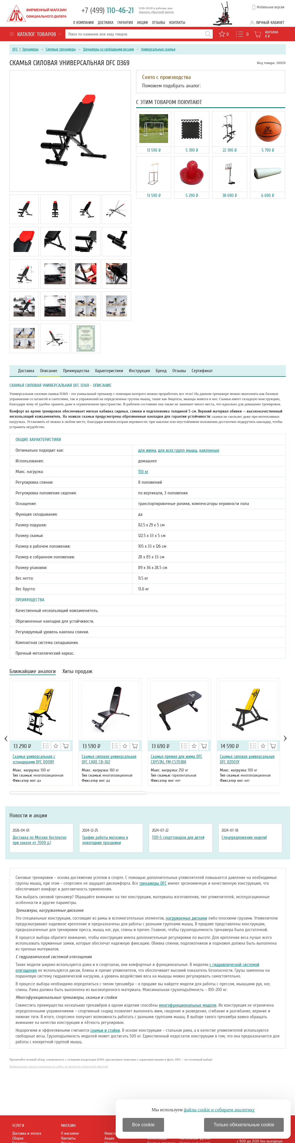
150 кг (143, 471)
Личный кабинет (270, 22)
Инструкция (139, 371)
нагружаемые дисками (186, 918)
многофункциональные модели (187, 1005)
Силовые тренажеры (61, 49)
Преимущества (76, 371)
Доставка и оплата (26, 1133)
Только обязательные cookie (244, 1124)
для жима (147, 450)
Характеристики (109, 371)
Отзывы (158, 22)
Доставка (105, 22)
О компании (83, 22)
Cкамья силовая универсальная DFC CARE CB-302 (109, 759)
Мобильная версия (270, 7)
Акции (142, 22)
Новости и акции (28, 815)
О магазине (70, 1133)
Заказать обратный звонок (156, 12)
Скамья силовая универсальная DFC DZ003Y (247, 759)
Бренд (161, 371)
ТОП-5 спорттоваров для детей (178, 837)
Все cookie (143, 1124)
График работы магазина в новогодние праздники (105, 840)
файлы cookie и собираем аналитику (219, 1109)
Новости (110, 1133)
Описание (48, 371)
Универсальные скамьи (158, 49)
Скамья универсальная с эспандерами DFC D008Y (34, 759)
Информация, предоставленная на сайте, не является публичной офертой (58, 1066)
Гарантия (125, 22)
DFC (15, 49)
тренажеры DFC (153, 883)
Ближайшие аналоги (32, 672)
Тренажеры (30, 49)
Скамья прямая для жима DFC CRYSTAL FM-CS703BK (176, 759)
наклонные (209, 450)
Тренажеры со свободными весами (108, 49)
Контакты (177, 22)
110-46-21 (107, 10)
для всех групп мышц (177, 450)
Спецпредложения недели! (244, 837)
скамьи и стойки (105, 1030)
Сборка (17, 1138)
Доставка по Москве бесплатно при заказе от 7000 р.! (39, 840)
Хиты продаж (77, 672)
